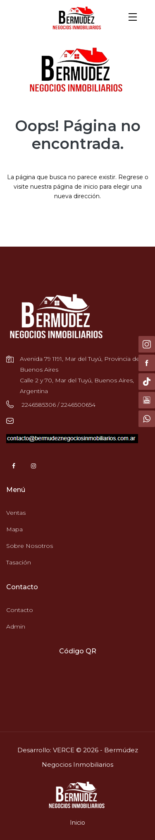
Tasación (18, 562)
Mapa (14, 529)
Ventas (16, 512)
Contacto (19, 610)
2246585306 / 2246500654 (57, 404)
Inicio (77, 822)
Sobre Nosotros (29, 546)
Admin (15, 626)
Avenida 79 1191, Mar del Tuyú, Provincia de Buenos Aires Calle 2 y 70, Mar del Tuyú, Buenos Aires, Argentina (80, 375)
